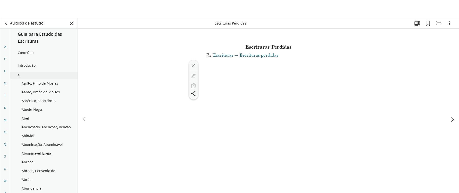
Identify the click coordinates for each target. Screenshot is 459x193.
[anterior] (84, 101)
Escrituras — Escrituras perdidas (245, 55)
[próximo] (452, 101)
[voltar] (6, 23)
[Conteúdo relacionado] (438, 23)
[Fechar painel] (72, 23)
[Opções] (449, 23)
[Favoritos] (428, 23)
